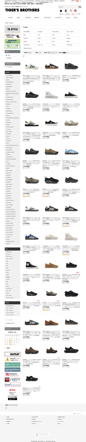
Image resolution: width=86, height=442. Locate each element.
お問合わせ (60, 419)
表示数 (25, 52)
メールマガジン (9, 320)
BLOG (59, 423)
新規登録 (68, 14)
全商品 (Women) (10, 305)
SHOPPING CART (10, 419)
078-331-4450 (43, 2)
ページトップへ (78, 413)
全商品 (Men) (9, 251)
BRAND (33, 419)
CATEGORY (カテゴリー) (37, 421)
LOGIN (62, 14)
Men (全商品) (27, 31)
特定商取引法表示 (10, 323)
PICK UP (34, 423)
